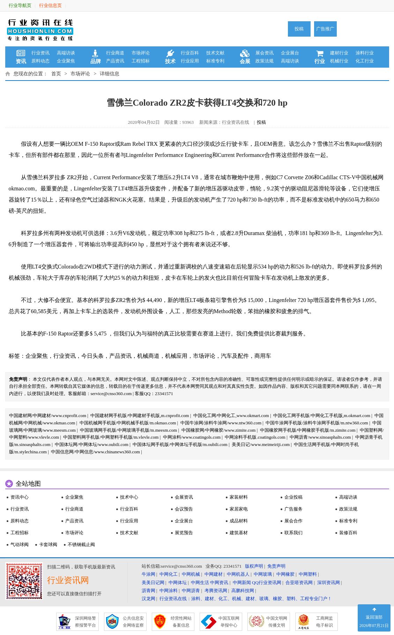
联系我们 (293, 532)
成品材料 (239, 520)
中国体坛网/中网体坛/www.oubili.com (91, 444)
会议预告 (184, 509)
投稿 (299, 28)
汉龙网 (148, 598)
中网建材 (214, 574)
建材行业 (339, 52)
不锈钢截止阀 (81, 544)
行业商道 (115, 52)
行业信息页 (50, 5)
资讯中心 (19, 497)
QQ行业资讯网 (266, 582)
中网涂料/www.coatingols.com (192, 437)
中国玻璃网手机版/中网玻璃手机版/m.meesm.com (128, 430)
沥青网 (148, 590)
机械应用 (176, 356)
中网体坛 (178, 582)
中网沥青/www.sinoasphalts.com (320, 437)
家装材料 (239, 497)
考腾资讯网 (216, 590)
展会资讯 (264, 52)
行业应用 (190, 60)
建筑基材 (239, 532)
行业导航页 (20, 5)
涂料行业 (365, 52)
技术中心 (129, 497)
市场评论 (141, 52)
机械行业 (339, 60)
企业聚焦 (66, 60)
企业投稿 (293, 497)
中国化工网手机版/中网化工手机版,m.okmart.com (321, 415)
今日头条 (92, 356)
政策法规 (264, 60)
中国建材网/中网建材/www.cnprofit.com (48, 415)
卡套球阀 (48, 544)
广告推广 (325, 28)
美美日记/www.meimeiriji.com (261, 444)
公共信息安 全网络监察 (133, 622)
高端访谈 (66, 52)
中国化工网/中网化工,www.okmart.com (231, 415)
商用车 (262, 356)
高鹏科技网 (242, 590)
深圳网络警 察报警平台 (85, 622)
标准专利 (215, 60)
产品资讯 (115, 60)
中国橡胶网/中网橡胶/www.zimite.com (218, 430)
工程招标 (141, 60)
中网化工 (168, 574)
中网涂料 (168, 590)
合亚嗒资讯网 (299, 582)
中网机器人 (238, 574)
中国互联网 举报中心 (228, 622)
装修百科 (348, 532)
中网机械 (191, 574)
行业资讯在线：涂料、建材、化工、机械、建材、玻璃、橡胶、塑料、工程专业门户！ (245, 598)
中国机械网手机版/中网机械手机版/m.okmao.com (128, 422)
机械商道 (148, 356)
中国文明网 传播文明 (276, 622)
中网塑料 (308, 574)
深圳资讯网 (328, 582)
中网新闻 (242, 582)
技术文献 (215, 52)
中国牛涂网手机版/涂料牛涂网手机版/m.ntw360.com (317, 422)
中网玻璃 (263, 574)
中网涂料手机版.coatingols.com (255, 437)
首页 (56, 73)
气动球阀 (19, 544)
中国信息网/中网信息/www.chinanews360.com (95, 451)
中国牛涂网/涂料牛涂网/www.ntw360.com (220, 422)
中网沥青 (191, 590)
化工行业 (365, 60)
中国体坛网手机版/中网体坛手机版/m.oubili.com (180, 444)
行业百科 (190, 52)
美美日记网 (153, 582)
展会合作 (293, 520)
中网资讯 (219, 582)
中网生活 (200, 582)
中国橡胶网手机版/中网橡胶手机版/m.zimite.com (308, 430)
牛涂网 (148, 574)
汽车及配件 (235, 356)
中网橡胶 (285, 574)
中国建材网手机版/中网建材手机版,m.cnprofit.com (139, 415)
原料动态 (40, 60)
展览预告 (184, 532)
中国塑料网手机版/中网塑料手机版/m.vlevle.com (110, 437)
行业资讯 (40, 52)
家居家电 (239, 509)
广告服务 (293, 509)
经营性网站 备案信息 (181, 622)
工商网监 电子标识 (324, 622)
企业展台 (290, 52)
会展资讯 (184, 497)
